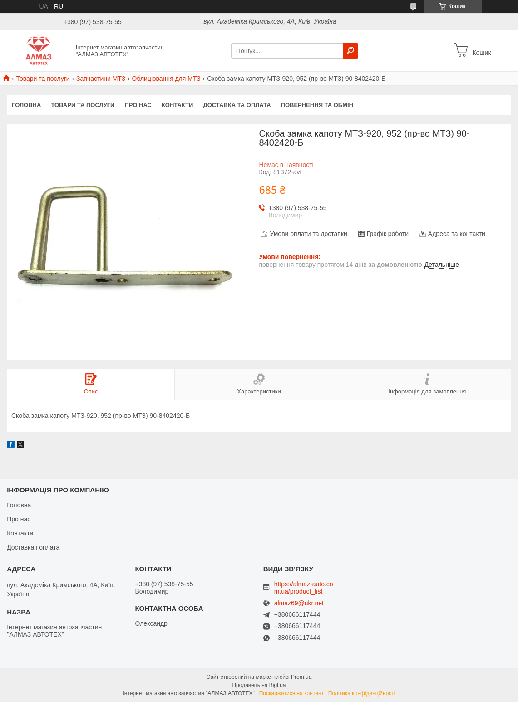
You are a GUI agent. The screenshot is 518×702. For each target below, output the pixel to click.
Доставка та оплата (237, 105)
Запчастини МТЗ (100, 78)
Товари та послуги (42, 78)
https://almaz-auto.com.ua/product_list (303, 587)
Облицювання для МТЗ (166, 78)
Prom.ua (301, 677)
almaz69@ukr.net (299, 603)
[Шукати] (350, 51)
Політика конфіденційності (361, 693)
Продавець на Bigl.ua (259, 685)
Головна (26, 105)
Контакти (177, 105)
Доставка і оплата (33, 547)
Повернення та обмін (317, 105)
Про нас (137, 105)
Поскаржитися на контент (291, 693)
